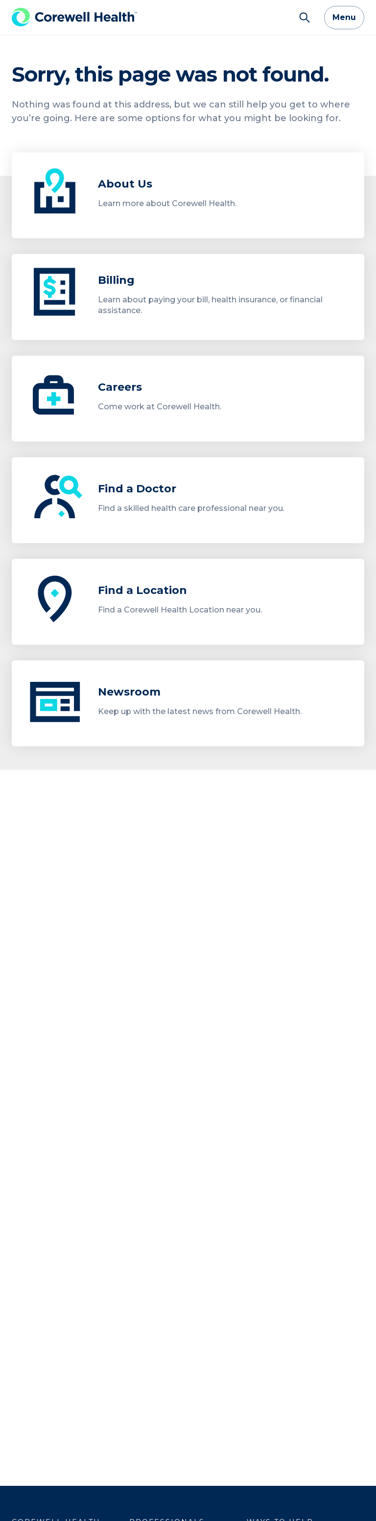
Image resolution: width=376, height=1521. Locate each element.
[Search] (304, 17)
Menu (344, 17)
